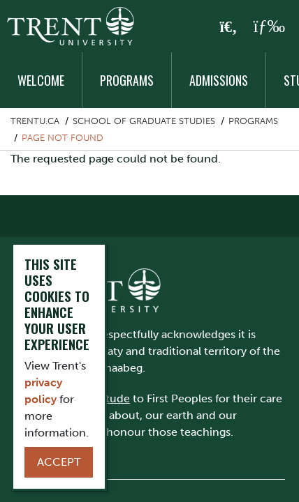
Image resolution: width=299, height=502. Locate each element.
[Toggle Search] (229, 27)
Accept (58, 462)
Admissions (218, 80)
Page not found (62, 137)
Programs (127, 80)
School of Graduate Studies (144, 121)
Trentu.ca (34, 121)
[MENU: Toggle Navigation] (269, 26)
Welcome (40, 80)
